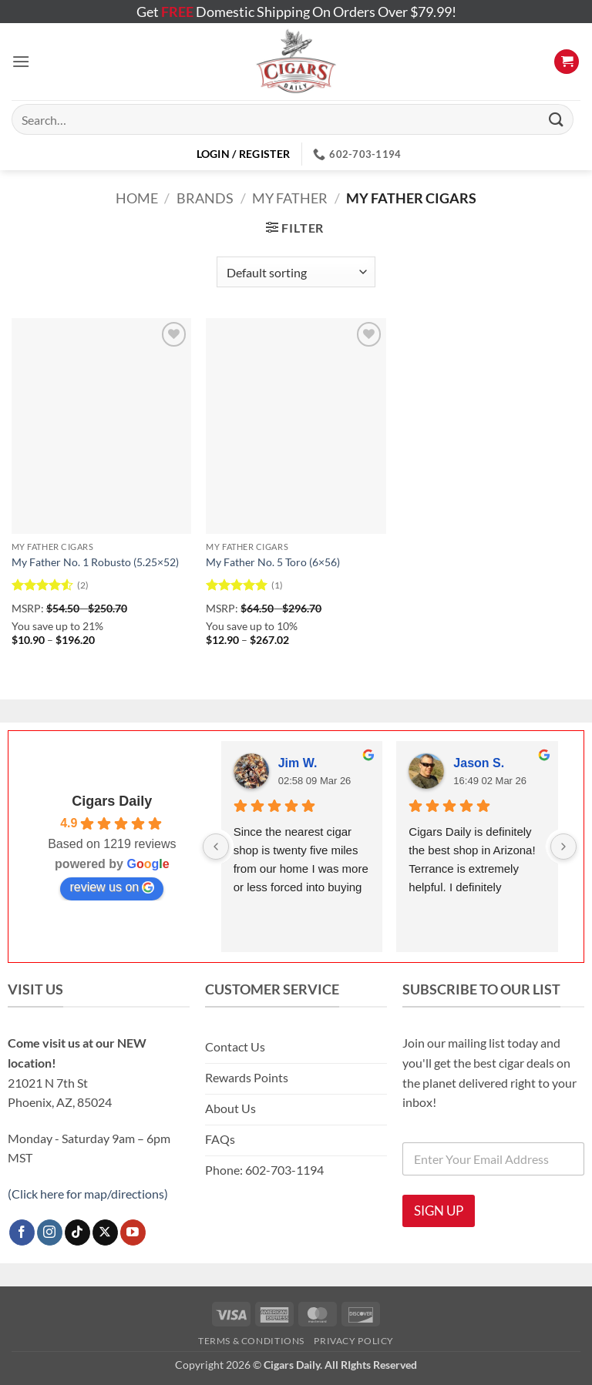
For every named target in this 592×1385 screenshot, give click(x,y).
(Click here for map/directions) (88, 1193)
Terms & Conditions (251, 1340)
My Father (290, 197)
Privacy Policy (354, 1340)
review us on (111, 887)
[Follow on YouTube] (133, 1232)
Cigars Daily (112, 801)
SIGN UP (438, 1210)
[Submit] (556, 119)
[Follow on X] (105, 1232)
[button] (21, 61)
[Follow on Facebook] (22, 1232)
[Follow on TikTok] (77, 1232)
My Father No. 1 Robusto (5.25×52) (95, 561)
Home (137, 197)
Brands (205, 197)
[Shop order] (296, 272)
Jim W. (298, 763)
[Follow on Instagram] (49, 1232)
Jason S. (478, 763)
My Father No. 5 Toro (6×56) (273, 561)
